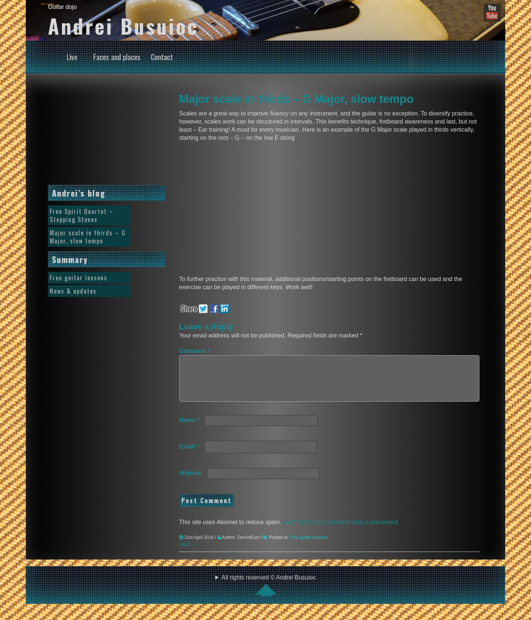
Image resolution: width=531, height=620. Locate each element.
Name (189, 429)
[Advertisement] (107, 135)
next (188, 553)
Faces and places (116, 56)
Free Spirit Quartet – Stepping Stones (82, 215)
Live (72, 56)
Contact (162, 56)
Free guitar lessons (308, 546)
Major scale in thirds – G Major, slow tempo (296, 99)
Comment (194, 351)
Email (189, 455)
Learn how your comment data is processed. (341, 531)
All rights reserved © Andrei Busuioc (265, 594)
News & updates (73, 291)
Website (190, 482)
